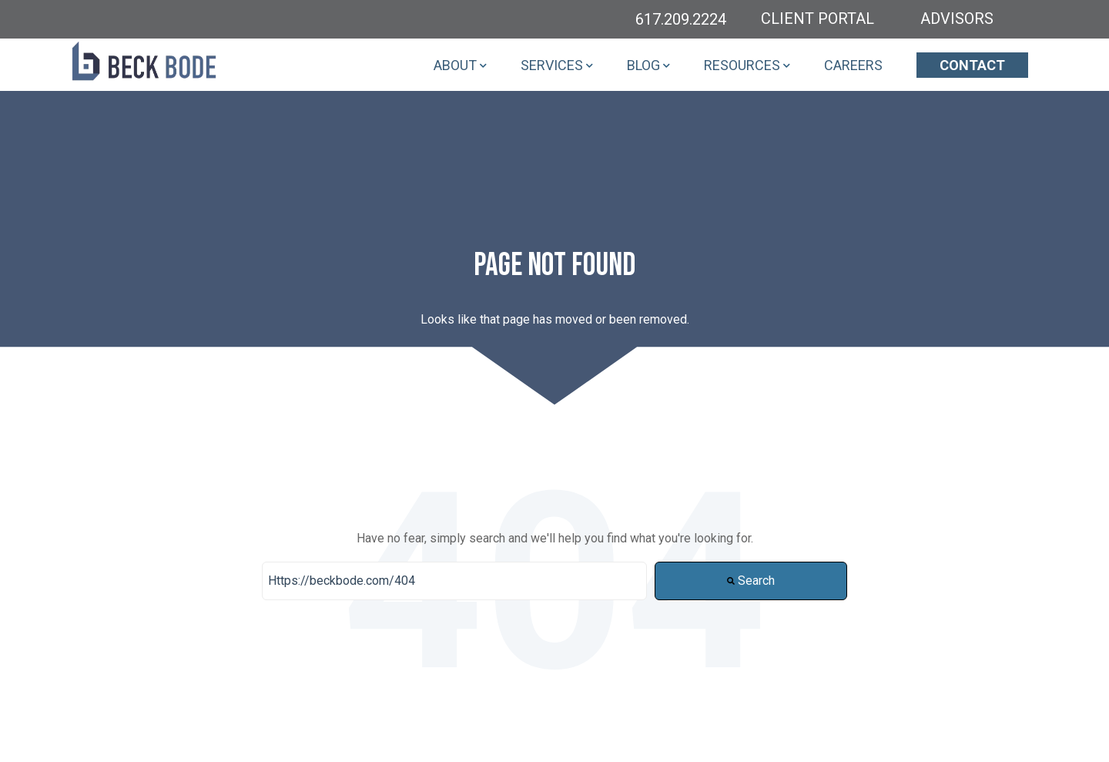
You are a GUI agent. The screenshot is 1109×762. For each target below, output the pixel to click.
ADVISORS (956, 18)
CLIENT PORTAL (817, 18)
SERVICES (552, 65)
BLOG (643, 65)
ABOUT (455, 65)
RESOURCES (742, 65)
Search (751, 580)
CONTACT (972, 65)
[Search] (454, 581)
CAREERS (853, 65)
